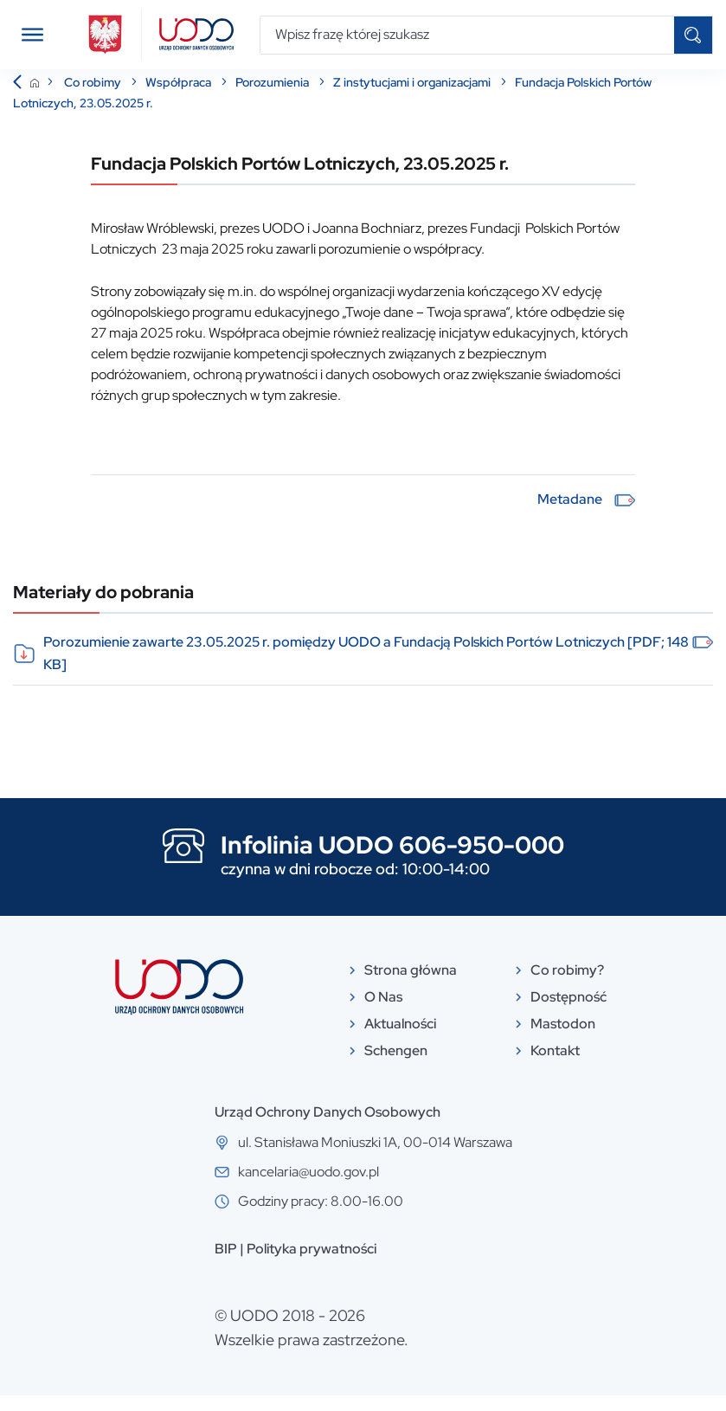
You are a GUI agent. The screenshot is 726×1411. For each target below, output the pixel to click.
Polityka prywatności (311, 1264)
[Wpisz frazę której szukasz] (467, 35)
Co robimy (94, 98)
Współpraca (179, 98)
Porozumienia (273, 98)
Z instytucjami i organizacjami (413, 98)
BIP (226, 1264)
